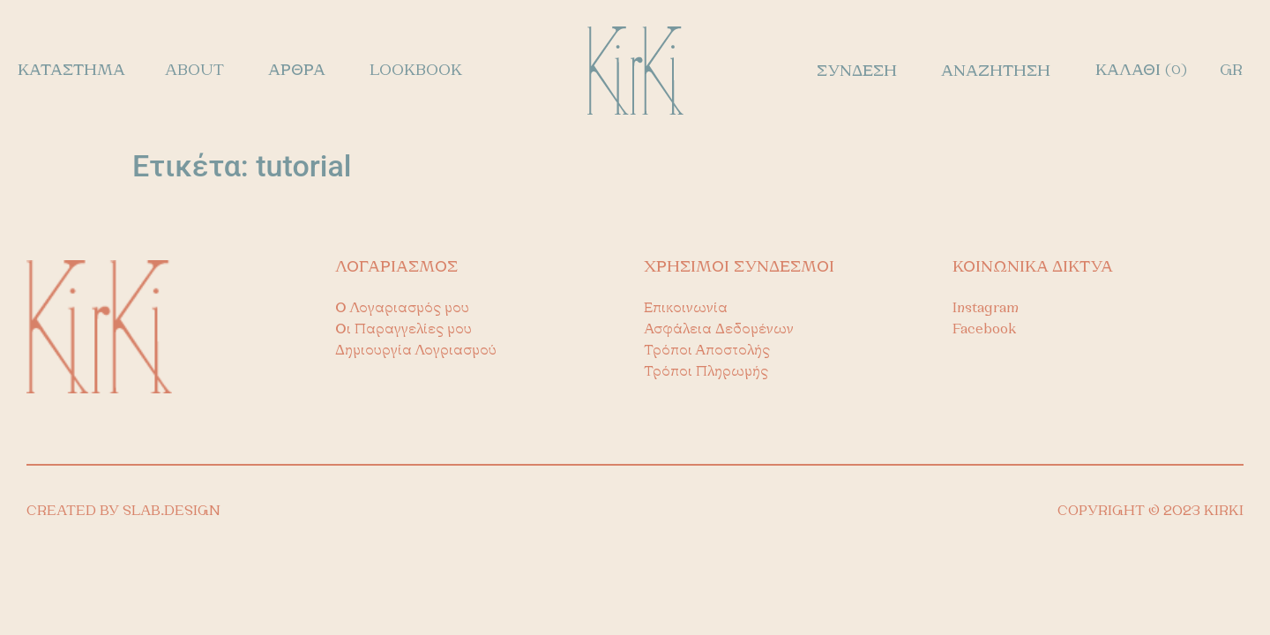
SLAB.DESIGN (171, 511)
